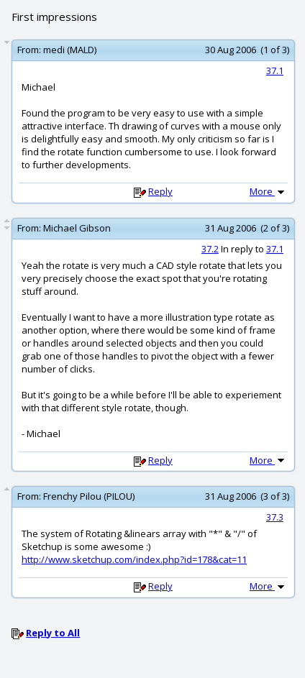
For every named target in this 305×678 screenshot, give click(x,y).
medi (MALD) (69, 49)
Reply (160, 191)
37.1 (274, 70)
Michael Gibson (77, 227)
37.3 (274, 516)
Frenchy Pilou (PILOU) (89, 496)
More (268, 191)
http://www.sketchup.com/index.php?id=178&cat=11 (134, 559)
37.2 (210, 248)
